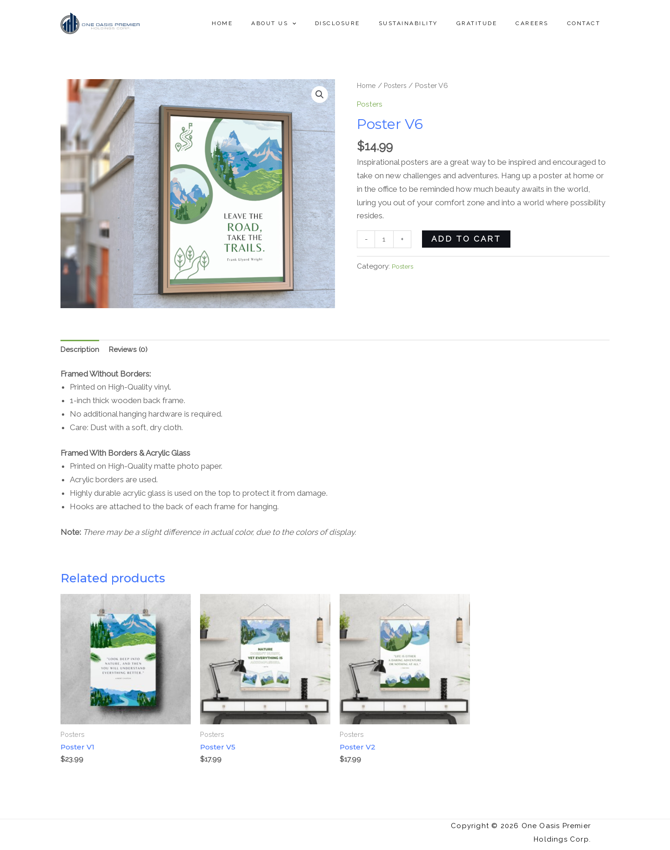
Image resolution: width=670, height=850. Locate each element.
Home (270, 23)
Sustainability (434, 23)
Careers (543, 23)
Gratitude (495, 23)
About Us (314, 23)
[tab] (80, 350)
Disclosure (371, 23)
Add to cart (468, 238)
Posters (399, 85)
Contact (587, 23)
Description (80, 350)
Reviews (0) (132, 350)
